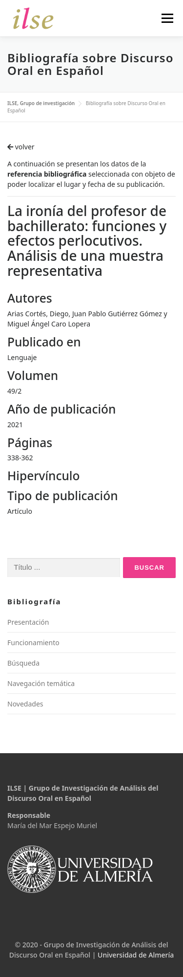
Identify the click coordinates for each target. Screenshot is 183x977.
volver (21, 146)
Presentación (28, 622)
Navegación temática (41, 683)
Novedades (25, 703)
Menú (167, 18)
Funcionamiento (33, 642)
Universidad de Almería (136, 954)
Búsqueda (23, 663)
